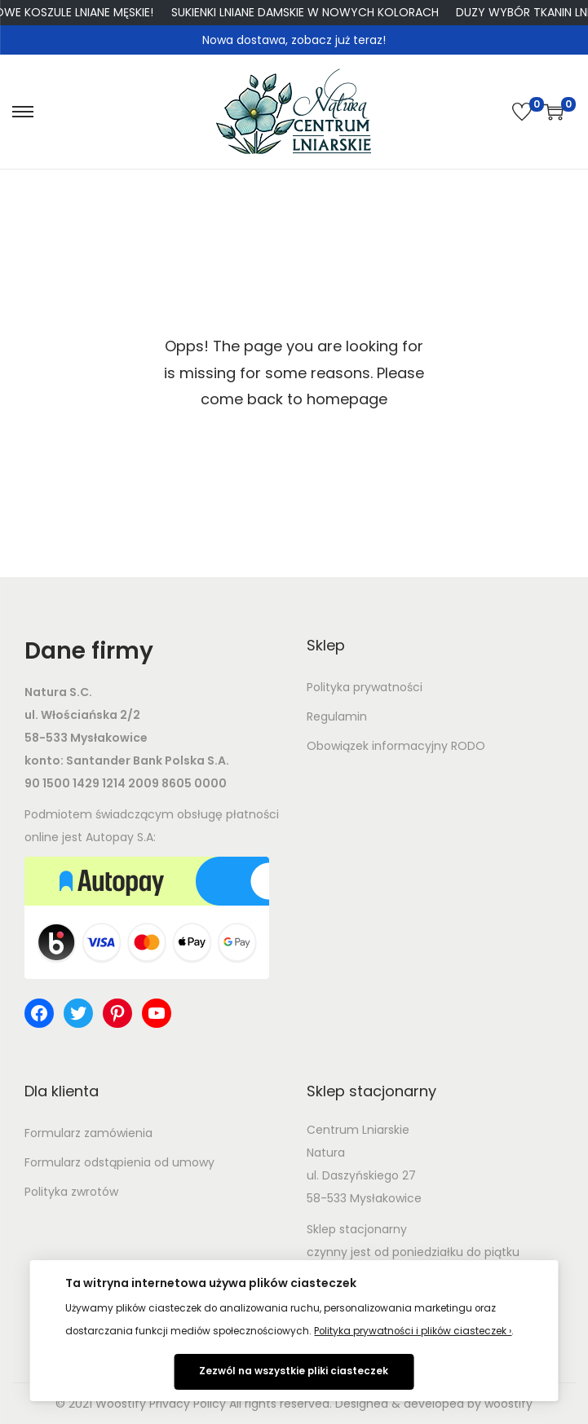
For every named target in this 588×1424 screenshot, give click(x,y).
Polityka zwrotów (71, 1192)
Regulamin (337, 716)
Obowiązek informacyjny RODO (396, 746)
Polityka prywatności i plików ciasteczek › (412, 1331)
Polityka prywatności (364, 687)
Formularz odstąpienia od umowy (119, 1162)
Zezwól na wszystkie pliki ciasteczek (293, 1371)
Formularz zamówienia (88, 1133)
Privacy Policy (187, 1403)
